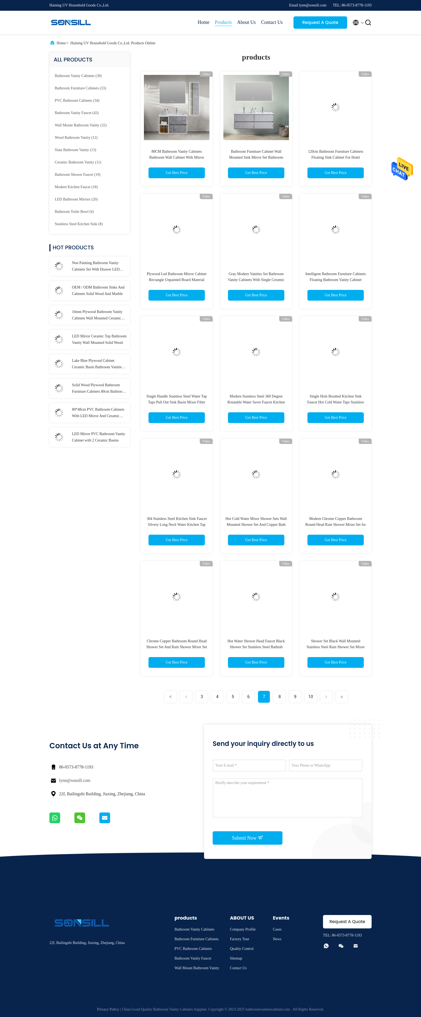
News (277, 939)
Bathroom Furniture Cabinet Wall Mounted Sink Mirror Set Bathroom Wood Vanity (256, 157)
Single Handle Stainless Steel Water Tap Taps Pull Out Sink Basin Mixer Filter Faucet (177, 402)
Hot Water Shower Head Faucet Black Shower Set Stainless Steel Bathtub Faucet (256, 647)
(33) (80, 88)
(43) (77, 113)
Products (223, 22)
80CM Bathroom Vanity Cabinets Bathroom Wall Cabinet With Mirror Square (176, 157)
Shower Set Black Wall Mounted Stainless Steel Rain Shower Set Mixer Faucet (336, 647)
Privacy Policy (108, 1009)
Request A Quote (320, 22)
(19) (77, 175)
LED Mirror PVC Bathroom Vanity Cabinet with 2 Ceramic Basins (98, 437)
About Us (246, 22)
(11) (78, 162)
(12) (76, 138)
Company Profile (243, 929)
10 (310, 696)
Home (203, 22)
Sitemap (236, 958)
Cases (277, 929)
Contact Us (272, 22)
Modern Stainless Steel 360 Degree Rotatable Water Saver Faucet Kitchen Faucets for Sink (256, 402)
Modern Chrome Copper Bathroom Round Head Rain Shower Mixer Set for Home (335, 525)
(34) (77, 101)
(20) (76, 199)
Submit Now (247, 838)
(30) (78, 76)
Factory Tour (239, 939)
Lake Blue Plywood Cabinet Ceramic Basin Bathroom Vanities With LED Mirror (97, 364)
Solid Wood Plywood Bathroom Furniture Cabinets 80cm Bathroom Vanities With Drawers (98, 389)
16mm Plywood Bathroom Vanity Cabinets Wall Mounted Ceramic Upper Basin (97, 316)
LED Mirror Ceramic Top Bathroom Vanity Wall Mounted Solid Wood (99, 339)
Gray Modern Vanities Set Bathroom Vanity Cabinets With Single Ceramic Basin (256, 280)
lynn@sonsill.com (74, 780)
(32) (81, 125)
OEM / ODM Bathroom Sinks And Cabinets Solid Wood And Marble (98, 290)
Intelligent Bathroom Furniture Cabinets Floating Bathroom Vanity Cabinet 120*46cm (335, 280)
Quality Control (241, 949)
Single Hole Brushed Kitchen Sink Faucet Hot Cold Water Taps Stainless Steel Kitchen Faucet (335, 402)
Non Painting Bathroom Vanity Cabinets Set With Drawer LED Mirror (95, 267)
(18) (76, 187)
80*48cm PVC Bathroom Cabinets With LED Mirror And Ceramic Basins (98, 413)
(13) (75, 150)
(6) (74, 212)
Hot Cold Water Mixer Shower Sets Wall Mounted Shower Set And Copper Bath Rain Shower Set (256, 525)
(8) (79, 224)
